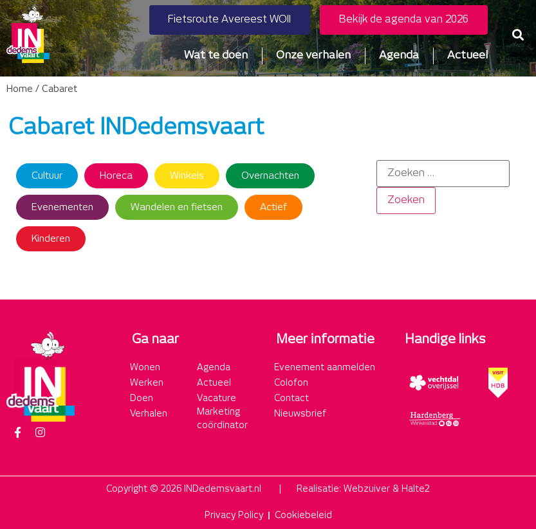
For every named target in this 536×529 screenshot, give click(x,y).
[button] (518, 34)
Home (19, 89)
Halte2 (416, 489)
